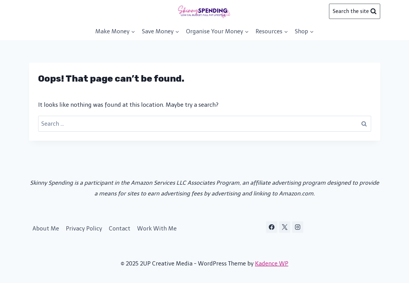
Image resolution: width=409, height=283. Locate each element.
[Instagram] (297, 227)
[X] (284, 227)
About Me (46, 228)
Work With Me (157, 228)
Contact (119, 228)
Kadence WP (271, 263)
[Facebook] (271, 227)
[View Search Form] (354, 11)
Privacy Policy (84, 228)
